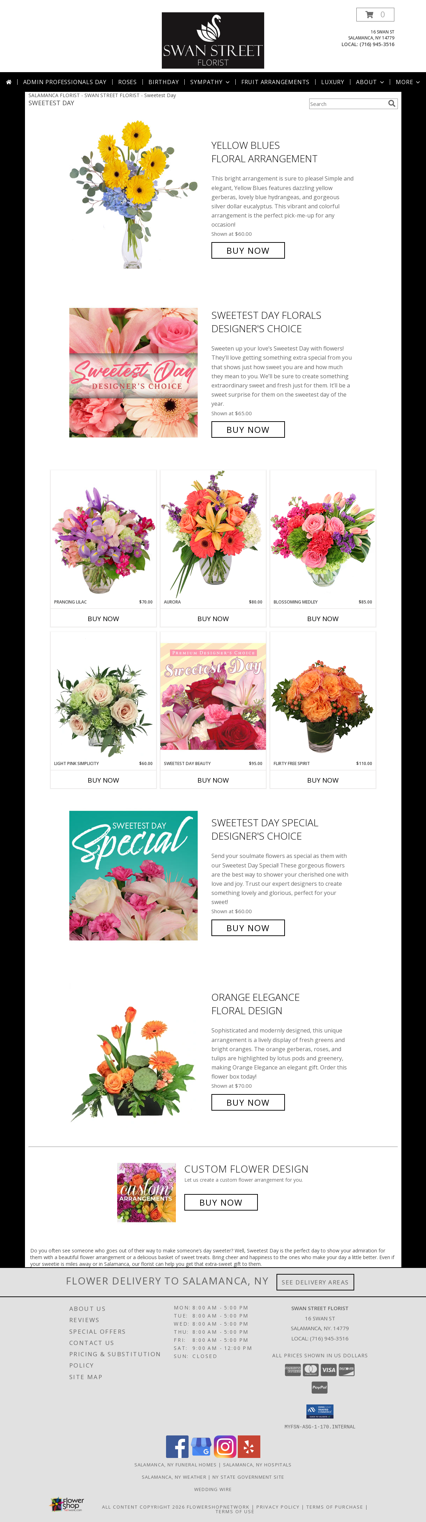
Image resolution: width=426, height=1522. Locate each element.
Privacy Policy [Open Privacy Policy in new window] (278, 1506)
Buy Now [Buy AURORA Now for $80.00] (213, 618)
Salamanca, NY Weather (174, 1476)
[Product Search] (347, 104)
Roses (127, 82)
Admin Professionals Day (65, 82)
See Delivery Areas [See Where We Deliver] (315, 1282)
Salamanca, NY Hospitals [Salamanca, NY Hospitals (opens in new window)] (257, 1464)
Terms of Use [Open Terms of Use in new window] (235, 1511)
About (371, 82)
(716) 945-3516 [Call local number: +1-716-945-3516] (377, 44)
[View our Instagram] (225, 1455)
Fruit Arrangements (275, 82)
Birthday (163, 82)
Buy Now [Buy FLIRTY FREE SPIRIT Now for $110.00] (323, 780)
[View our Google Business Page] (201, 1455)
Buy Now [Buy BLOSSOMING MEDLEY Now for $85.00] (323, 618)
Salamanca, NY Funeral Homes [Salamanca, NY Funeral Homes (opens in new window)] (175, 1464)
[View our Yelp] (249, 1455)
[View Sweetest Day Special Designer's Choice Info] (138, 875)
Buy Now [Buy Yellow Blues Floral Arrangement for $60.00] (248, 250)
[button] (375, 14)
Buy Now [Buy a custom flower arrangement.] (221, 1202)
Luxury (332, 82)
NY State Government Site (248, 1476)
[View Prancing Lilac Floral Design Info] (103, 535)
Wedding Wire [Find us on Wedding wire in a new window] (213, 1489)
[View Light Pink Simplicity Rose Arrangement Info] (103, 696)
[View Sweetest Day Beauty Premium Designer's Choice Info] (213, 696)
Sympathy (210, 82)
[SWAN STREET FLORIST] (213, 40)
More (408, 82)
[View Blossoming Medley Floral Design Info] (323, 534)
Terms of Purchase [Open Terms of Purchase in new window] (334, 1506)
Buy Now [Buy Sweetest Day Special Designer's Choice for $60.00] (248, 928)
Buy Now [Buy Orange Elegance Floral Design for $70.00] (248, 1102)
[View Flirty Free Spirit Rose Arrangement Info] (323, 696)
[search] (392, 103)
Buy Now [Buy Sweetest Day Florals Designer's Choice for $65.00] (248, 429)
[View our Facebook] (177, 1455)
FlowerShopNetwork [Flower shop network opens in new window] (218, 1506)
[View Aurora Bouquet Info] (213, 534)
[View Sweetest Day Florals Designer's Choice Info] (138, 372)
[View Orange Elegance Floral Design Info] (138, 1050)
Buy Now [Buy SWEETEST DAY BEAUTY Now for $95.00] (213, 780)
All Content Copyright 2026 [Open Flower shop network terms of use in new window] (143, 1506)
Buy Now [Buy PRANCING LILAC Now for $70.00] (103, 618)
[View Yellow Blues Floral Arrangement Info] (138, 198)
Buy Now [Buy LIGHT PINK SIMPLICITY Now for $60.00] (103, 780)
